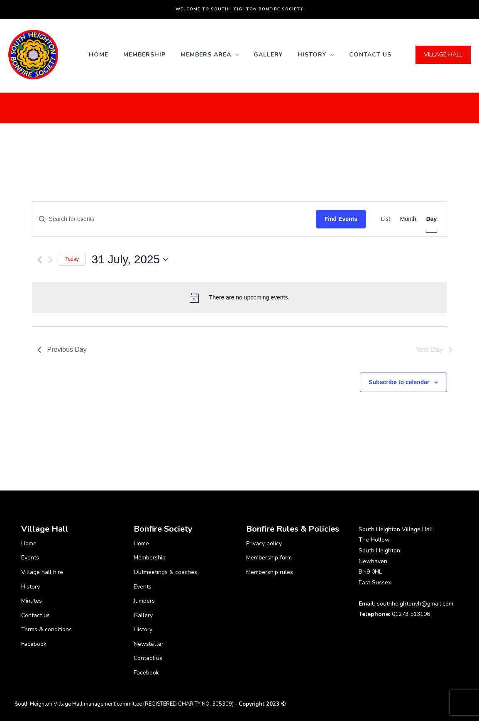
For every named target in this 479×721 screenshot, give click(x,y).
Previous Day (62, 349)
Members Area (210, 55)
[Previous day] (39, 260)
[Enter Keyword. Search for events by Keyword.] (174, 219)
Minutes (31, 601)
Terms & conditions (46, 629)
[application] (235, 55)
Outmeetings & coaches (165, 572)
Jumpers (144, 601)
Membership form (269, 558)
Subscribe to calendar (399, 382)
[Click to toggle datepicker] (130, 259)
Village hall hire (42, 572)
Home (98, 55)
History (316, 55)
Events (30, 558)
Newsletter (149, 644)
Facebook (33, 644)
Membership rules (269, 572)
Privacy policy (264, 543)
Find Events (341, 219)
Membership (144, 55)
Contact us (370, 55)
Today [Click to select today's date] (72, 259)
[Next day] (50, 260)
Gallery (268, 55)
